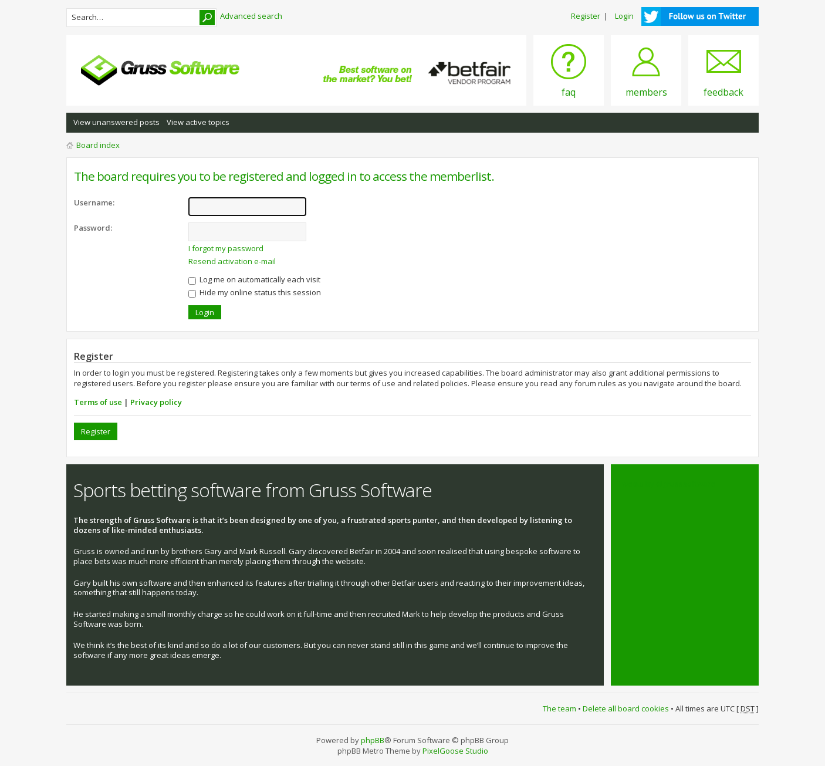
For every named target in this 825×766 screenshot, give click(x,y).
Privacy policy (156, 402)
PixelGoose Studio (455, 750)
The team (559, 708)
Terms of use (98, 402)
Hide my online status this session (254, 292)
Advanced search (251, 16)
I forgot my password (225, 248)
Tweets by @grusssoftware (666, 483)
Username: (94, 202)
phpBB (372, 740)
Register (585, 16)
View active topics (198, 122)
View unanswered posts (116, 122)
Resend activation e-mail (232, 261)
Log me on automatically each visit (254, 279)
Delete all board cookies (626, 708)
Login (624, 16)
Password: (93, 227)
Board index (98, 145)
